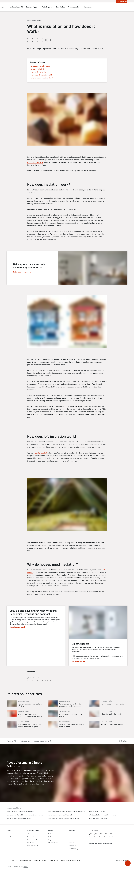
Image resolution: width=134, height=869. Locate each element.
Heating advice (25, 741)
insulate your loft (40, 453)
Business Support (32, 7)
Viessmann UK (11, 741)
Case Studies (60, 7)
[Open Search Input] (126, 7)
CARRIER (26, 867)
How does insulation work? (42, 741)
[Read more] (26, 703)
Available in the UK (16, 7)
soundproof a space (35, 162)
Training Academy (74, 7)
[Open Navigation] (3, 7)
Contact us (87, 7)
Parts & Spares (47, 7)
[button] (128, 863)
